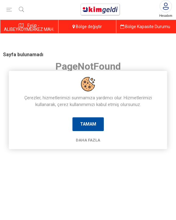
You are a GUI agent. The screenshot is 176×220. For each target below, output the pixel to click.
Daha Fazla (88, 140)
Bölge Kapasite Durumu (145, 26)
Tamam (88, 124)
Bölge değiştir (87, 26)
